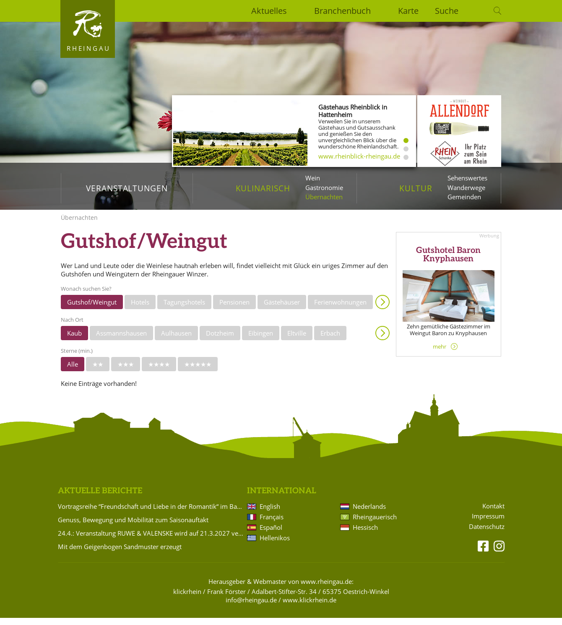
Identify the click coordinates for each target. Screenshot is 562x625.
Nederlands (369, 513)
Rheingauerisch (375, 524)
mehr (439, 353)
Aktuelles (269, 10)
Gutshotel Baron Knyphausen (448, 262)
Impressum (488, 523)
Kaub (74, 340)
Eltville (296, 340)
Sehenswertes (467, 178)
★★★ (125, 371)
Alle (72, 371)
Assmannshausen (121, 340)
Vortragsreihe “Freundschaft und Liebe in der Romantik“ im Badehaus (151, 513)
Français (272, 524)
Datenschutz (487, 534)
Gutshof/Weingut (92, 309)
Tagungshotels (184, 309)
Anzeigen (382, 309)
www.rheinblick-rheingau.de (359, 156)
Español (271, 534)
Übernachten (324, 197)
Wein (312, 178)
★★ (97, 371)
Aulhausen (176, 340)
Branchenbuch (342, 10)
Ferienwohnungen (340, 309)
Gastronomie (324, 187)
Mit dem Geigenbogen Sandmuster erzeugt (120, 553)
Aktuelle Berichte (100, 498)
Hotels (140, 309)
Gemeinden (464, 197)
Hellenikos (275, 545)
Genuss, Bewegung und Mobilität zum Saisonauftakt (133, 527)
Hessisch (365, 534)
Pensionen (234, 309)
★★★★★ (197, 371)
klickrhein (187, 598)
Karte (408, 10)
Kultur (415, 188)
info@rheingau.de (251, 607)
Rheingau (89, 48)
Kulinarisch (263, 188)
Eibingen (260, 340)
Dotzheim (220, 340)
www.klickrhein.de (309, 607)
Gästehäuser (282, 309)
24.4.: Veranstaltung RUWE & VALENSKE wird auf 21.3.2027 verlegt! (151, 540)
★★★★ (159, 371)
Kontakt (493, 513)
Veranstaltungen (127, 188)
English (270, 513)
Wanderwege (466, 187)
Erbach (330, 340)
